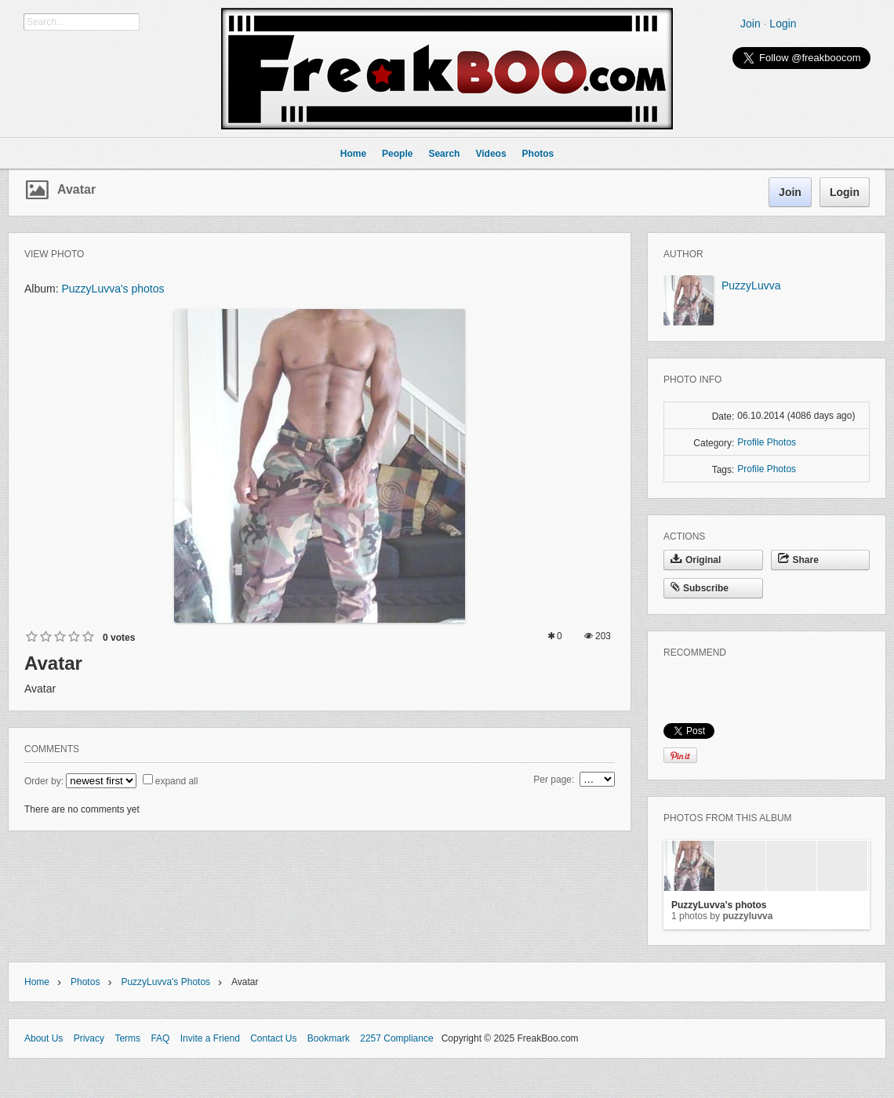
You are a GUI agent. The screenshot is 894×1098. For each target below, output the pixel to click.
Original (695, 560)
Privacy (89, 1038)
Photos (85, 981)
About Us (43, 1038)
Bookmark (328, 1038)
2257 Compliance (396, 1038)
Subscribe (699, 588)
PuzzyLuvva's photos (112, 288)
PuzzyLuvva (750, 285)
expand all (176, 781)
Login (782, 23)
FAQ (160, 1038)
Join (750, 23)
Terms (127, 1038)
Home (36, 981)
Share (798, 560)
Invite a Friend (210, 1038)
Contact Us (273, 1038)
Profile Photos (766, 442)
